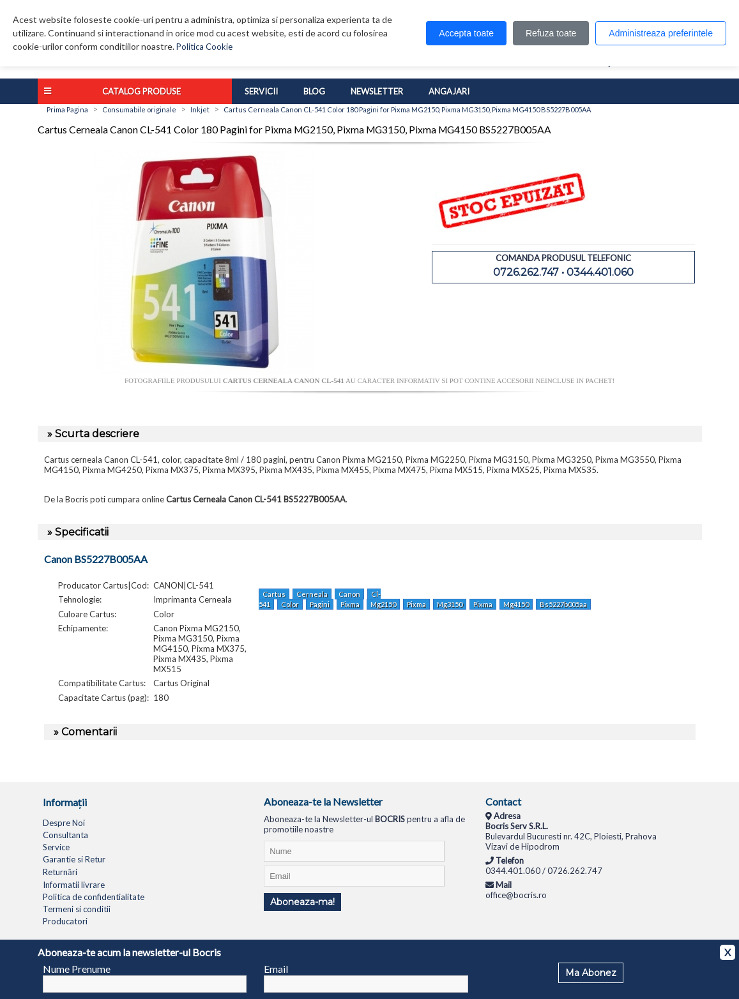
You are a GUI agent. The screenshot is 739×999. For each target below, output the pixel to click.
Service (56, 847)
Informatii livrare (74, 885)
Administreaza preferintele (661, 33)
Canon (349, 594)
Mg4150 (516, 604)
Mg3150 (449, 604)
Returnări (60, 872)
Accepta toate (466, 33)
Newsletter (377, 91)
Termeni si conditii (76, 909)
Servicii (261, 91)
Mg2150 (383, 604)
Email (276, 969)
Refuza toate (551, 33)
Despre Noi (64, 823)
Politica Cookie (204, 46)
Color (290, 604)
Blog (314, 91)
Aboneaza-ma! (302, 902)
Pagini (320, 604)
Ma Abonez (590, 973)
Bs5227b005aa (563, 604)
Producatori (65, 921)
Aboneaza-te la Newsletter (323, 801)
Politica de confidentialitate (93, 897)
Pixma (350, 604)
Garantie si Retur (74, 859)
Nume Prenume (76, 969)
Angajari (449, 91)
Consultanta (65, 835)
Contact (503, 801)
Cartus (274, 594)
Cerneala (312, 594)
